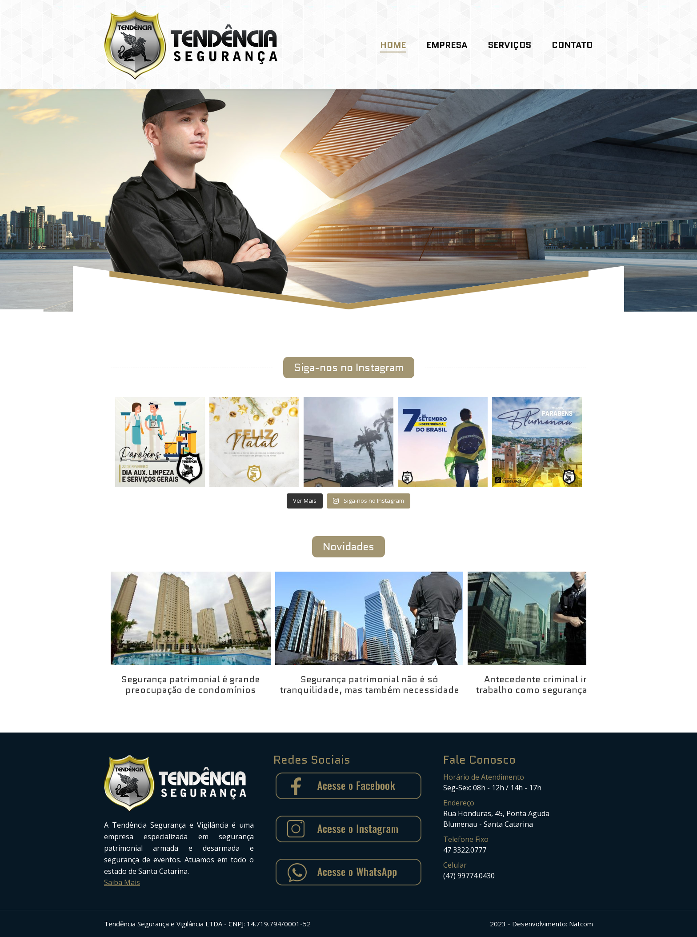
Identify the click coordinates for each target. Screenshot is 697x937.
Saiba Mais (122, 882)
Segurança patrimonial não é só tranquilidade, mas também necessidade (369, 684)
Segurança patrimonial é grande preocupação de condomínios (190, 684)
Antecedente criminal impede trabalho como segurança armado (549, 684)
